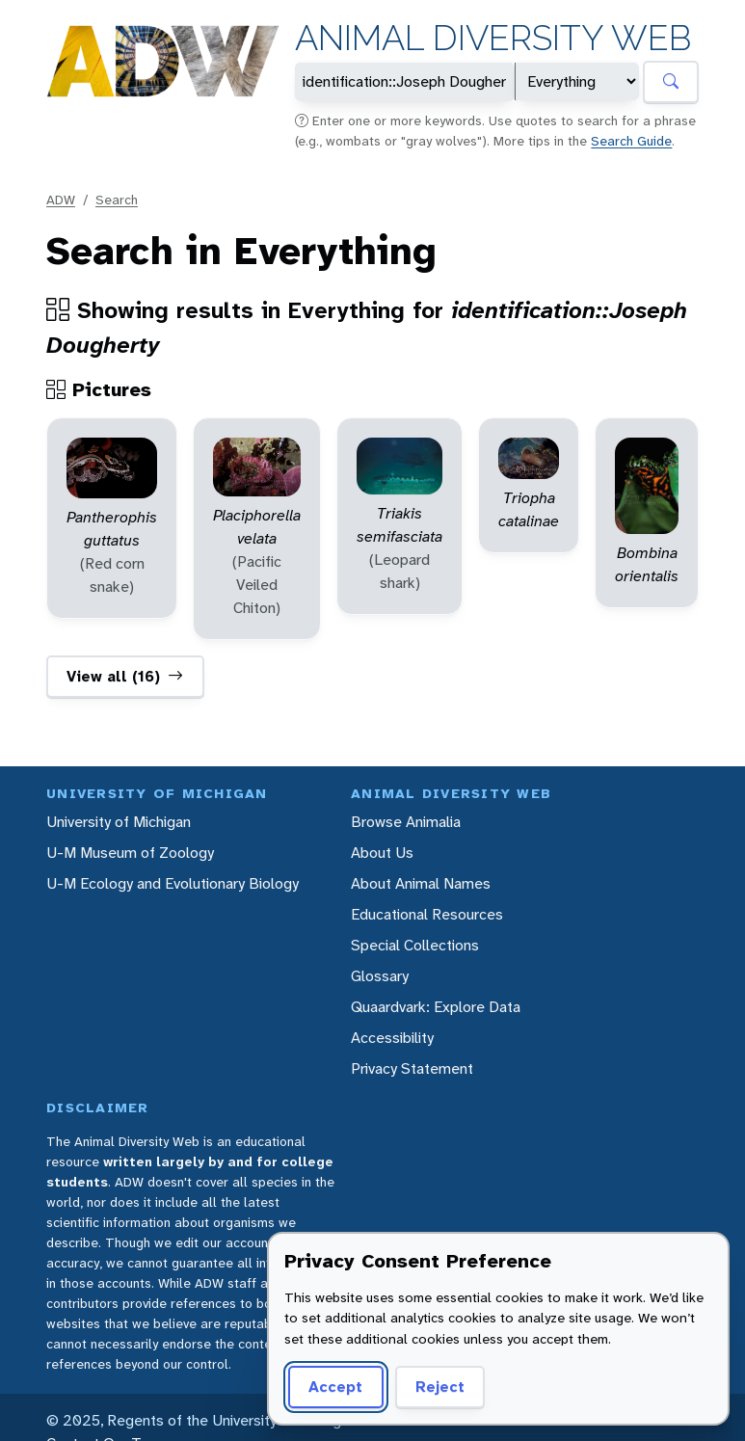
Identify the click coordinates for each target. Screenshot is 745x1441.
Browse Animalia (406, 822)
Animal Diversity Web (493, 38)
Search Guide (631, 140)
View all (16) (125, 676)
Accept (335, 1386)
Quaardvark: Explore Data (435, 1007)
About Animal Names (421, 883)
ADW (60, 199)
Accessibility (392, 1037)
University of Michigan (118, 822)
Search (116, 199)
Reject (440, 1386)
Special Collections (415, 945)
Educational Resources (427, 914)
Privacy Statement (412, 1068)
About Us (382, 852)
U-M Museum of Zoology (130, 852)
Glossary (380, 976)
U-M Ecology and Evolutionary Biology (172, 883)
